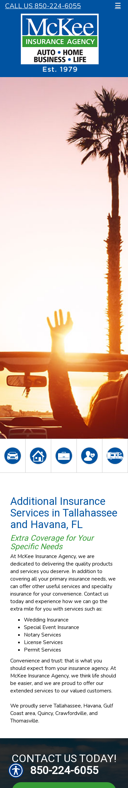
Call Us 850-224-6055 (43, 6)
